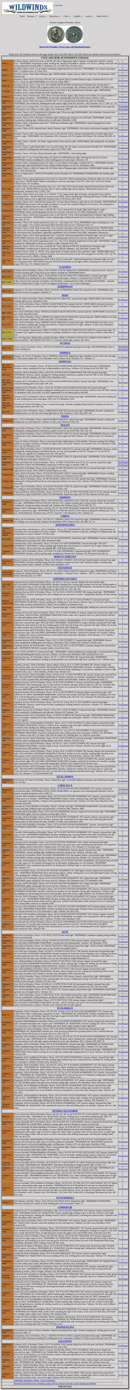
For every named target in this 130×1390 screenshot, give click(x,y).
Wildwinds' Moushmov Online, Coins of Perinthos (34, 1380)
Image (125, 63)
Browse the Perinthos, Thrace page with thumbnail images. (65, 47)
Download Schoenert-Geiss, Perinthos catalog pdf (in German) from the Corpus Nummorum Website (55, 1383)
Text (120, 63)
